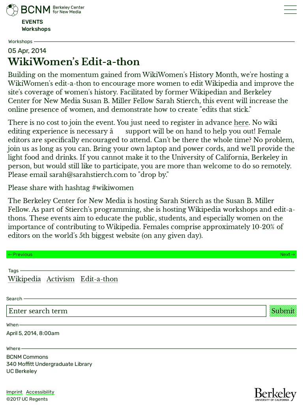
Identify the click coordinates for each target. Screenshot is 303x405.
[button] (290, 10)
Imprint (14, 392)
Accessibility (40, 392)
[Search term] (136, 311)
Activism (61, 279)
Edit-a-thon (99, 279)
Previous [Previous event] (22, 254)
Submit (283, 311)
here (241, 122)
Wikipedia (24, 279)
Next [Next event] (285, 254)
